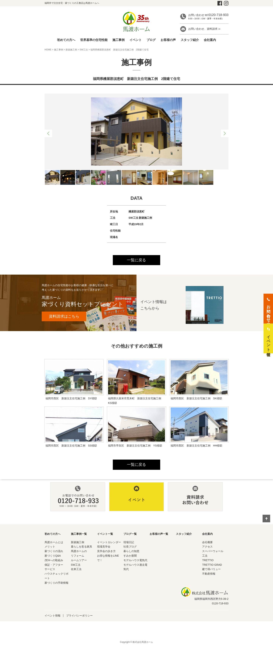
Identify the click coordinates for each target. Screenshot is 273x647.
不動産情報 (208, 574)
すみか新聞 (130, 556)
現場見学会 (103, 546)
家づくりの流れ (54, 551)
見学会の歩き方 (106, 551)
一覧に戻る (136, 260)
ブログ (151, 40)
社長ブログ (130, 546)
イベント (135, 40)
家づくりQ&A (53, 556)
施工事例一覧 (79, 534)
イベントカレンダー (109, 542)
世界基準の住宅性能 (93, 40)
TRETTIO (207, 560)
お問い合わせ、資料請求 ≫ (204, 28)
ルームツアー (79, 560)
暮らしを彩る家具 (81, 546)
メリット (50, 546)
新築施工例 (71, 49)
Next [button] (224, 133)
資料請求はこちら (64, 316)
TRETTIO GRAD (212, 564)
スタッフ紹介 (190, 40)
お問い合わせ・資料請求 (268, 311)
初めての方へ (66, 40)
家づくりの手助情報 (56, 582)
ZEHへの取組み (54, 560)
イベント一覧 (105, 534)
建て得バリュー (211, 569)
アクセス (207, 546)
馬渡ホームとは (54, 542)
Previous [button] (48, 133)
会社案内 (210, 40)
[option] (136, 131)
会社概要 (207, 542)
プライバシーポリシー (79, 615)
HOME (48, 49)
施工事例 (118, 40)
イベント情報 (52, 615)
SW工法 (84, 49)
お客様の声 (168, 40)
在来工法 (76, 569)
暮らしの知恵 (131, 551)
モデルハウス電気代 (135, 560)
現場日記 (128, 542)
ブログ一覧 (130, 534)
